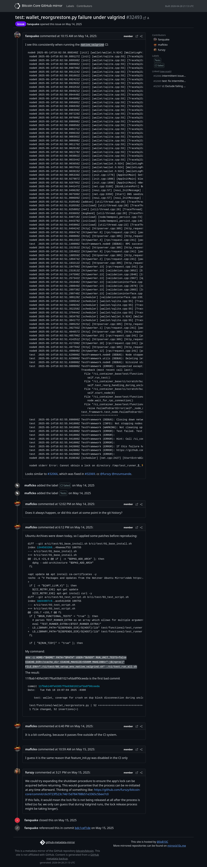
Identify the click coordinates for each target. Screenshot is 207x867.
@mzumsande (121, 474)
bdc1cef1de (83, 828)
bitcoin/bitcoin (85, 851)
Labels (70, 6)
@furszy (105, 474)
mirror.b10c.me (176, 845)
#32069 (90, 474)
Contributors (84, 6)
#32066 (53, 474)
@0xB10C (162, 842)
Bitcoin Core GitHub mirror (37, 6)
